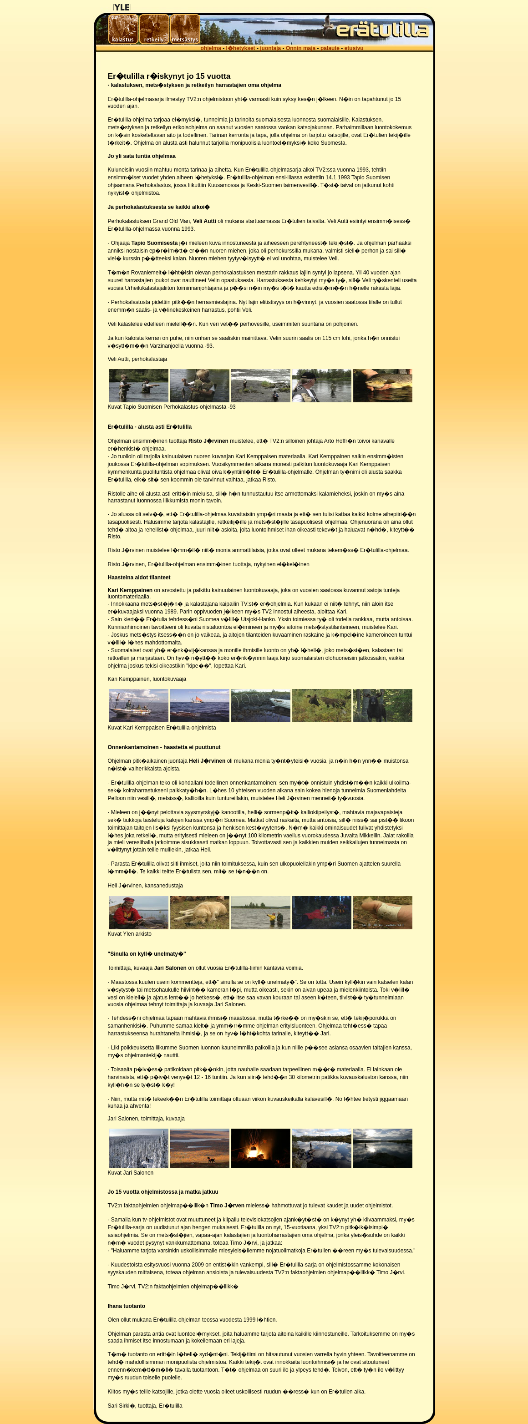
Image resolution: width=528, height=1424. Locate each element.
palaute (330, 48)
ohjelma (211, 48)
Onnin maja (300, 48)
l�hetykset (240, 48)
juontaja (270, 48)
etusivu (354, 48)
